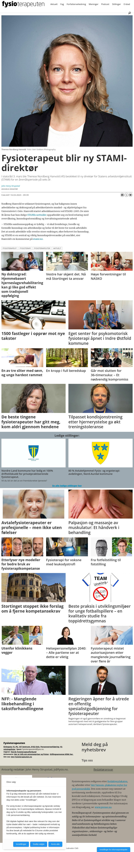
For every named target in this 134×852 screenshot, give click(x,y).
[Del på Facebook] (122, 195)
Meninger (93, 4)
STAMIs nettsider (36, 215)
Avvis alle (55, 844)
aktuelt (57, 248)
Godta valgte (38, 844)
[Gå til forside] (23, 4)
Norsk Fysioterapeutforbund (23, 752)
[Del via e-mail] (130, 195)
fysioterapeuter (42, 248)
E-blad (127, 4)
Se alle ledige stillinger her (67, 485)
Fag (62, 4)
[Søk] (129, 12)
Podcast (105, 4)
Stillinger (116, 4)
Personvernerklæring (50, 746)
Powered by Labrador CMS (67, 848)
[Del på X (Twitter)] (126, 195)
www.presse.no (103, 807)
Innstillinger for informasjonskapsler (114, 850)
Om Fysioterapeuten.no (21, 757)
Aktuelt (54, 4)
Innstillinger (21, 844)
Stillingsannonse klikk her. (61, 754)
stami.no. (38, 239)
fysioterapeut (10, 248)
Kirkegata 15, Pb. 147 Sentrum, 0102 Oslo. (21, 746)
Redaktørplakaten (117, 781)
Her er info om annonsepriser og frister (31, 754)
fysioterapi (25, 248)
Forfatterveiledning (76, 4)
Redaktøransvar (103, 769)
